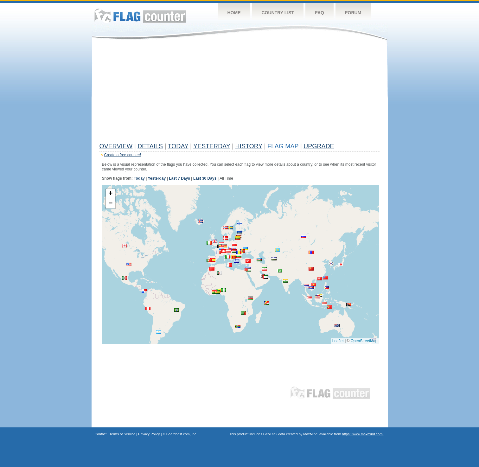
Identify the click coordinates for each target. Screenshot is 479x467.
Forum (353, 12)
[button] (324, 303)
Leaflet (338, 341)
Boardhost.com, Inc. (181, 434)
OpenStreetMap (364, 341)
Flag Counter (140, 16)
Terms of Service (122, 434)
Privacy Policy (149, 434)
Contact (101, 434)
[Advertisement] (239, 92)
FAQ (319, 12)
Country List (278, 12)
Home (234, 12)
